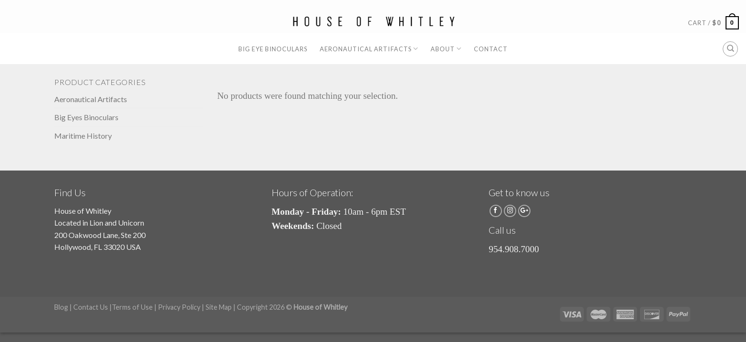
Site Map (219, 307)
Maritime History (83, 135)
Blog (61, 307)
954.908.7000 (514, 249)
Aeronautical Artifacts (369, 48)
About (446, 48)
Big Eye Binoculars (272, 49)
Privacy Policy (179, 307)
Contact (491, 49)
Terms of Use (132, 307)
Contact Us (90, 307)
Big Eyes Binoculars (86, 117)
